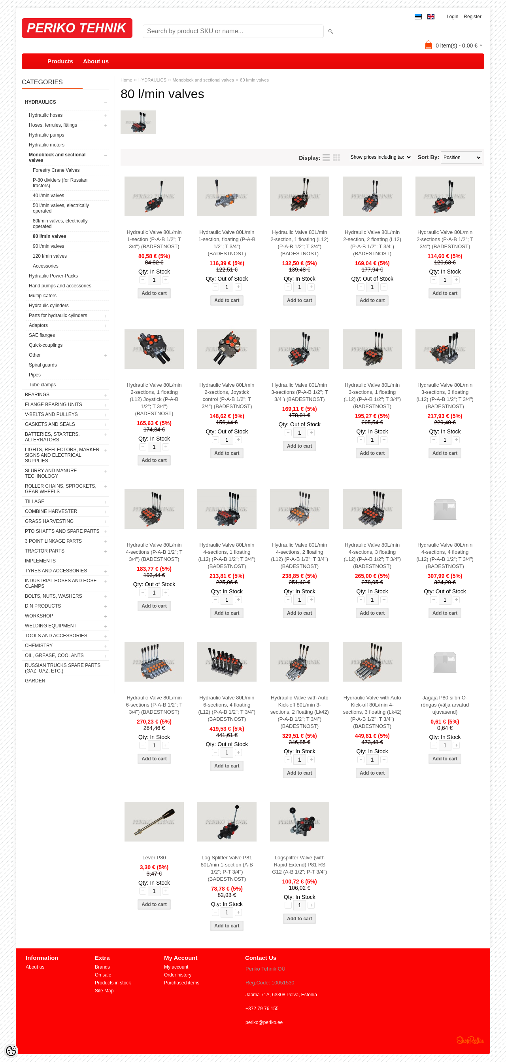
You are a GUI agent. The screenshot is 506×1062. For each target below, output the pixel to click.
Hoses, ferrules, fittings (53, 125)
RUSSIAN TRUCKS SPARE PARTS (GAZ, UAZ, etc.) (62, 668)
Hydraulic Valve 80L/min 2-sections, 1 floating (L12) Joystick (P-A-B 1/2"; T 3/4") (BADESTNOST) (153, 399)
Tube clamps (42, 385)
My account (176, 967)
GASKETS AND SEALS (50, 424)
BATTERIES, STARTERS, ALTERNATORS (52, 437)
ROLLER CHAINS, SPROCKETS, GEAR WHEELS (60, 488)
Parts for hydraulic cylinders (58, 315)
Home (126, 80)
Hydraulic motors (46, 145)
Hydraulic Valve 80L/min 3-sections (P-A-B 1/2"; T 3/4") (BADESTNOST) (299, 392)
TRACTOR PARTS (44, 551)
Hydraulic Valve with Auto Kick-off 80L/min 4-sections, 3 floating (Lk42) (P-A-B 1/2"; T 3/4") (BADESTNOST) (372, 712)
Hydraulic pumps (46, 135)
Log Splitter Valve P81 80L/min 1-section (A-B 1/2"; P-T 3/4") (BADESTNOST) (227, 868)
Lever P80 (154, 858)
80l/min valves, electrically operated (60, 223)
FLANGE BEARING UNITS (53, 404)
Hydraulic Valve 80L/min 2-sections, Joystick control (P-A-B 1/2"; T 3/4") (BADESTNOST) (226, 395)
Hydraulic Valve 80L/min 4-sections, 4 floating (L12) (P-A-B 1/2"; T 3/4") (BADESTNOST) (445, 555)
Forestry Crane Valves (56, 170)
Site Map (104, 991)
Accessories (46, 266)
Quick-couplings (45, 345)
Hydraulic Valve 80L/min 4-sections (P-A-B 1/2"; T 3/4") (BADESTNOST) (154, 552)
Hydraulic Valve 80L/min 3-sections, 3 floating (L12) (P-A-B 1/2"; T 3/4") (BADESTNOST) (445, 395)
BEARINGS (37, 394)
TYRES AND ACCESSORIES (56, 571)
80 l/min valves (49, 236)
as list (326, 157)
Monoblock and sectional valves (57, 157)
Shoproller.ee (470, 1040)
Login (452, 16)
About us (96, 61)
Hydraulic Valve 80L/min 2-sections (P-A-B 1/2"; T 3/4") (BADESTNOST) (445, 239)
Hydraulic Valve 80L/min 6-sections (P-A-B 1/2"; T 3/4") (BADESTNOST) (154, 705)
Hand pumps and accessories (60, 286)
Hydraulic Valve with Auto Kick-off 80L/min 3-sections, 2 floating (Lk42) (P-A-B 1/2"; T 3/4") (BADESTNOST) (299, 712)
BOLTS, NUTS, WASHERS (53, 596)
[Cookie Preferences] (11, 1051)
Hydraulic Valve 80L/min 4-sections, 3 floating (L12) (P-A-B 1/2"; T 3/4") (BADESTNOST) (372, 555)
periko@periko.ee (264, 1022)
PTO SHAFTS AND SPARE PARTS (62, 531)
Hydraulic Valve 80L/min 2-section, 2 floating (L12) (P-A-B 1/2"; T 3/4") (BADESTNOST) (372, 242)
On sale (103, 975)
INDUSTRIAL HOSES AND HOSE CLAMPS (61, 583)
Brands (102, 967)
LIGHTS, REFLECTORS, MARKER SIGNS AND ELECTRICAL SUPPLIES (62, 455)
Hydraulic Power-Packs (53, 276)
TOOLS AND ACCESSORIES (56, 635)
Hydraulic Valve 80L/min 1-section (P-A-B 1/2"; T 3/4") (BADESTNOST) (153, 239)
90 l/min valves (48, 246)
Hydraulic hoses (45, 115)
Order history (177, 975)
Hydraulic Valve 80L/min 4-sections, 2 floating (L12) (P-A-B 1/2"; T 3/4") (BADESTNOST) (299, 555)
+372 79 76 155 (262, 1008)
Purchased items (181, 983)
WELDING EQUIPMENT (51, 626)
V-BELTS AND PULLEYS (51, 414)
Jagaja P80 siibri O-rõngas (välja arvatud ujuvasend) (445, 705)
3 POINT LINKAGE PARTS (53, 541)
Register (472, 16)
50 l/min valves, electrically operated (61, 208)
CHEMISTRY (39, 645)
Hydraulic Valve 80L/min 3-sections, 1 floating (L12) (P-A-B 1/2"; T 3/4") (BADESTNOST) (372, 395)
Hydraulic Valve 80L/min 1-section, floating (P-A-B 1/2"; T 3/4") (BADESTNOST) (227, 242)
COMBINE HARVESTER (51, 511)
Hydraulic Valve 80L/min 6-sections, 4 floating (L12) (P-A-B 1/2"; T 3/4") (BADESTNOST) (227, 708)
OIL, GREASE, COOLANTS (54, 655)
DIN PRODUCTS (43, 606)
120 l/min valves (50, 256)
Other (35, 355)
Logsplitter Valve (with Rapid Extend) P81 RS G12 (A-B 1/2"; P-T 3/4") (299, 865)
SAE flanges (42, 335)
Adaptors (38, 325)
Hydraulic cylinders (49, 305)
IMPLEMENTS (40, 561)
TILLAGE (34, 501)
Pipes (35, 375)
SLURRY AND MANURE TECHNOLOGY (51, 473)
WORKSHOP (39, 616)
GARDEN (35, 681)
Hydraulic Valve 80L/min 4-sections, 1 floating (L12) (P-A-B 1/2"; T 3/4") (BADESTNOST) (227, 555)
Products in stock (113, 983)
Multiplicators (43, 295)
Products (60, 61)
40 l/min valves (48, 195)
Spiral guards (43, 365)
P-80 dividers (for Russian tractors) (60, 182)
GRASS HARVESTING (49, 521)
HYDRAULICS (40, 102)
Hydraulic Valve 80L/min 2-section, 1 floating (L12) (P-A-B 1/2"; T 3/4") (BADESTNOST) (299, 242)
